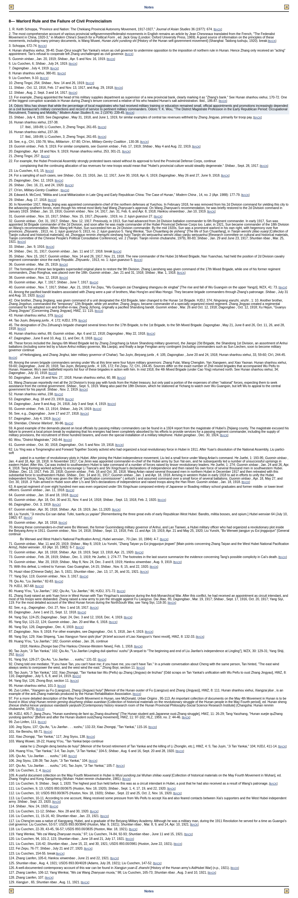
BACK (217, 29)
